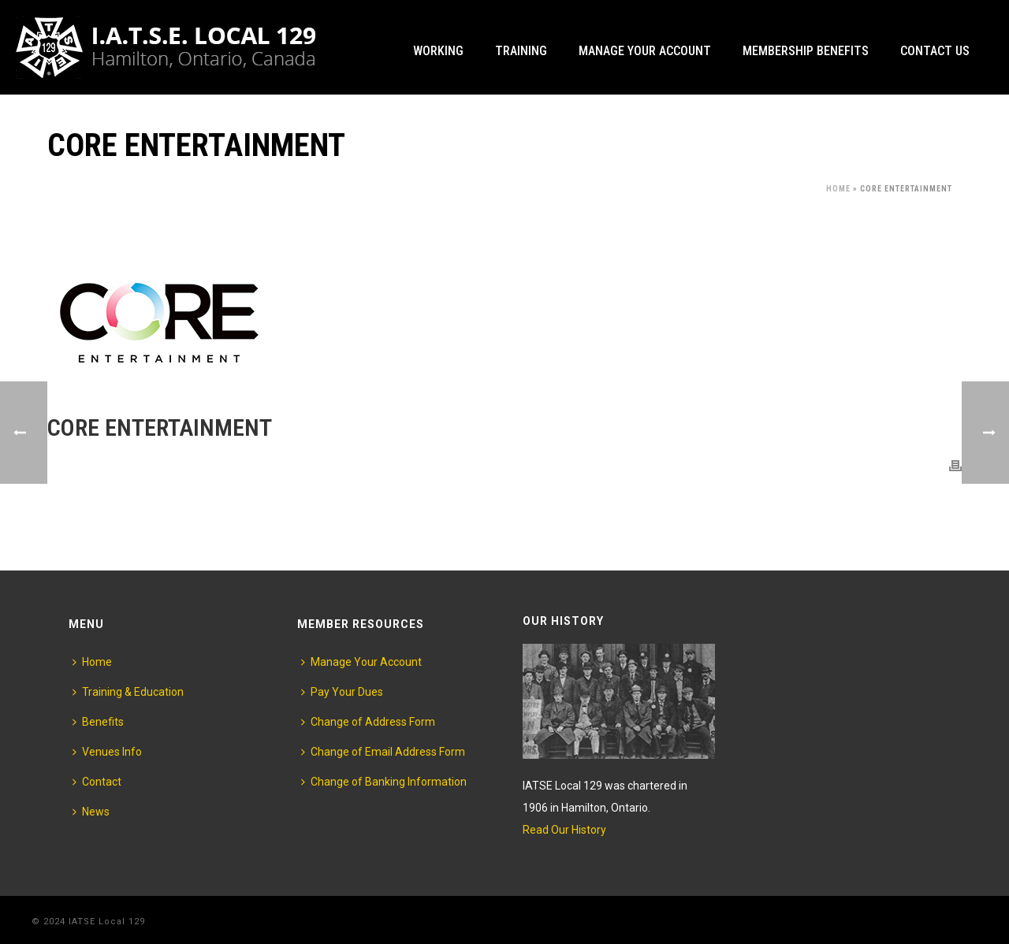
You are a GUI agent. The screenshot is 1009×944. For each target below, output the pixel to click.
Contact (97, 781)
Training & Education (128, 692)
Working (438, 50)
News (91, 811)
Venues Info (107, 751)
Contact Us (935, 50)
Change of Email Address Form (383, 751)
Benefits (98, 721)
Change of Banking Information (384, 781)
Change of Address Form (368, 721)
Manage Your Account (645, 50)
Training (521, 50)
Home (838, 188)
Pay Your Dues (342, 692)
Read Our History (564, 829)
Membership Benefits (806, 50)
